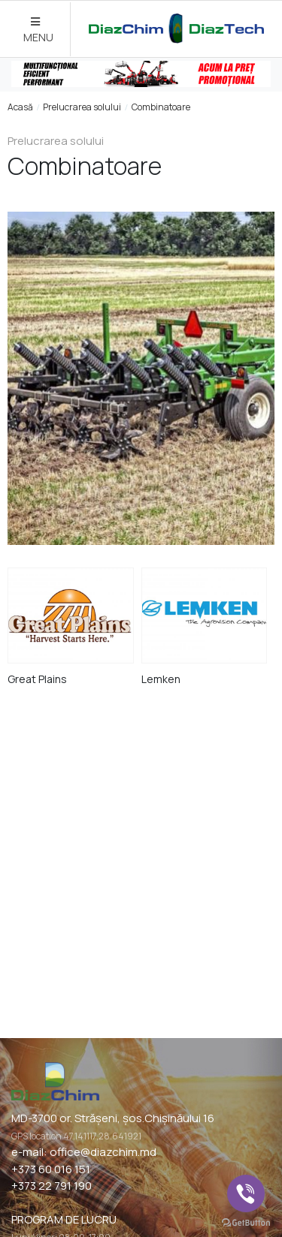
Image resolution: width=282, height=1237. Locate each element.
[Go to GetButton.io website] (246, 1221)
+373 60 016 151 (50, 1169)
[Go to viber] (246, 1193)
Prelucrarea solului (82, 107)
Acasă (20, 107)
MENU (38, 30)
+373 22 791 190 (51, 1185)
